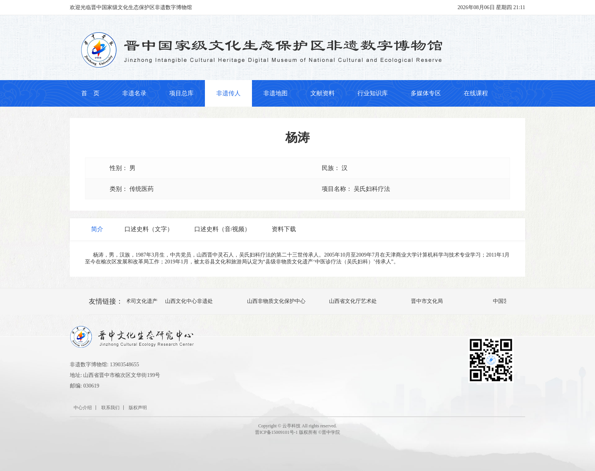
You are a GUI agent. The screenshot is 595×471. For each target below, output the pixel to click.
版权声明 (138, 407)
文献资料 (322, 93)
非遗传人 (228, 93)
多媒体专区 (426, 93)
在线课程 (476, 93)
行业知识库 (372, 93)
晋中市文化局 (427, 301)
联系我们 (110, 407)
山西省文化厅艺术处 (353, 301)
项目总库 (181, 93)
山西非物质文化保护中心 (276, 301)
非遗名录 (134, 93)
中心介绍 (83, 407)
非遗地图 (275, 93)
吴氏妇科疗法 (372, 189)
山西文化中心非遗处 (189, 301)
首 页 (90, 93)
